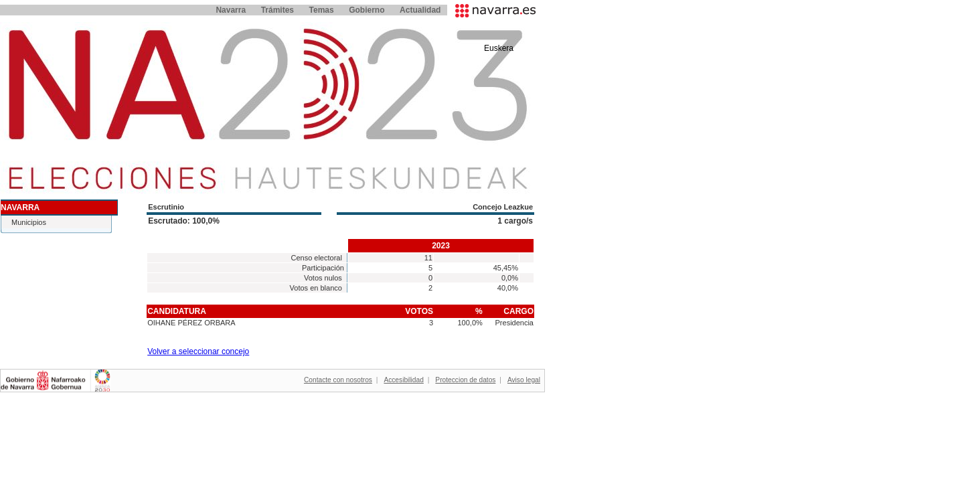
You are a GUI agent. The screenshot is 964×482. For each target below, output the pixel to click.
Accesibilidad (403, 380)
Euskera (498, 48)
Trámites (277, 10)
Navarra (231, 10)
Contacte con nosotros (338, 380)
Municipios (28, 222)
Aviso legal (523, 380)
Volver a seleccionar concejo (198, 351)
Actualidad (420, 10)
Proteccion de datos (465, 380)
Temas (321, 10)
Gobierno (366, 10)
